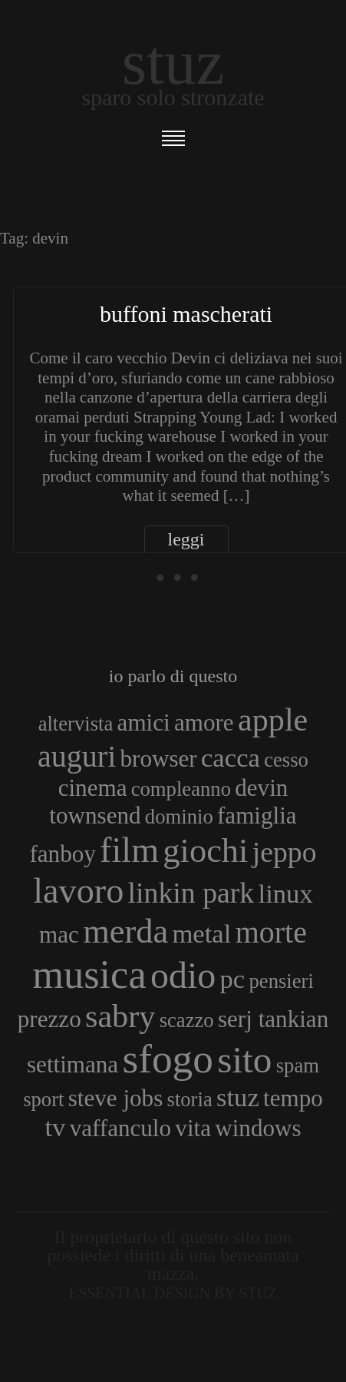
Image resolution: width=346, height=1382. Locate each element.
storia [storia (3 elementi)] (190, 1099)
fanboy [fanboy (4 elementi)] (62, 853)
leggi (186, 539)
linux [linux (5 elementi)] (286, 893)
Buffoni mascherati (186, 313)
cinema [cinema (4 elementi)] (92, 787)
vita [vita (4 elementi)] (193, 1128)
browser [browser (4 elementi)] (158, 758)
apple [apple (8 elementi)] (273, 719)
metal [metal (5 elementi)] (201, 933)
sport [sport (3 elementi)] (43, 1099)
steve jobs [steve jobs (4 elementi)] (115, 1098)
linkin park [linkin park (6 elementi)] (191, 893)
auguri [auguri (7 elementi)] (77, 756)
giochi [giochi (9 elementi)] (205, 850)
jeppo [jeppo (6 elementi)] (284, 852)
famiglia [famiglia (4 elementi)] (257, 815)
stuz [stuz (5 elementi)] (237, 1097)
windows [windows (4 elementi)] (258, 1128)
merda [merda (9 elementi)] (125, 931)
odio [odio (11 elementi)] (183, 975)
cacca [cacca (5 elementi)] (230, 757)
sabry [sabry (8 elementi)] (120, 1016)
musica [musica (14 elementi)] (89, 974)
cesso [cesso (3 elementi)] (286, 759)
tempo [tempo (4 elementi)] (293, 1098)
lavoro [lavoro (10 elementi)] (78, 890)
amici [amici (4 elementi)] (143, 722)
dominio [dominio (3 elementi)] (179, 816)
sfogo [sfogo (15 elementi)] (167, 1059)
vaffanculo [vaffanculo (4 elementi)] (120, 1128)
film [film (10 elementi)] (129, 850)
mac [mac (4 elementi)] (59, 934)
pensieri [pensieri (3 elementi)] (281, 981)
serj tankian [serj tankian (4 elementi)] (273, 1019)
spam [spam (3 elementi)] (297, 1065)
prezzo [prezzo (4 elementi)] (49, 1019)
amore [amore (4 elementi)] (204, 722)
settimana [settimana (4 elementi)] (72, 1064)
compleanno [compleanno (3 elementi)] (181, 788)
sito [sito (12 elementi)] (244, 1060)
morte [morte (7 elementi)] (271, 932)
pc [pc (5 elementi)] (232, 978)
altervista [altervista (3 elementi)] (76, 723)
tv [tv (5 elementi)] (54, 1127)
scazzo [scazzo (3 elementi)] (187, 1020)
